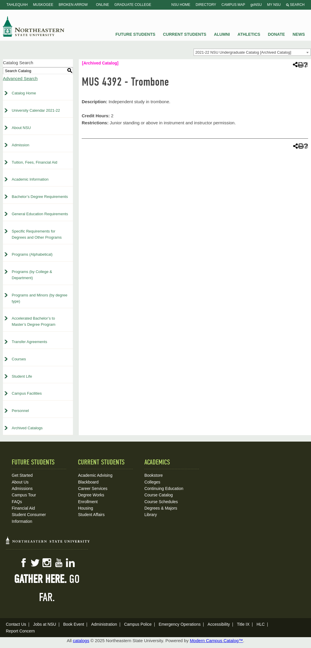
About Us (20, 482)
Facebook (23, 562)
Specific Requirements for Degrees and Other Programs (37, 234)
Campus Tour (24, 495)
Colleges (152, 482)
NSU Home (180, 5)
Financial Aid (23, 508)
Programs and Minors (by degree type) (39, 298)
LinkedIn (70, 562)
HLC (261, 624)
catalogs (81, 640)
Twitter (35, 562)
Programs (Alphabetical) (32, 254)
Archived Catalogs (27, 428)
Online (102, 5)
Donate (276, 34)
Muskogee (43, 5)
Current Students (184, 34)
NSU (33, 26)
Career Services (92, 488)
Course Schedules (161, 501)
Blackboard (88, 482)
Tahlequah (17, 5)
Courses (19, 359)
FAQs (17, 501)
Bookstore (153, 475)
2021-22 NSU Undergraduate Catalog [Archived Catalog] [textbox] (243, 52)
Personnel (20, 410)
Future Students (135, 34)
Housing (85, 508)
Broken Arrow (73, 5)
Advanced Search (20, 78)
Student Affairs (91, 514)
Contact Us (16, 624)
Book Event (73, 624)
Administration (104, 624)
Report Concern (20, 631)
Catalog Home (24, 93)
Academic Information (30, 179)
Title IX (243, 624)
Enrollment (88, 501)
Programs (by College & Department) (32, 274)
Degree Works (91, 495)
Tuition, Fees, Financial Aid (34, 162)
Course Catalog (158, 495)
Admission (20, 145)
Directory (206, 5)
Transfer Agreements (29, 342)
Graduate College (133, 5)
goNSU (256, 5)
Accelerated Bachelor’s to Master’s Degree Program (33, 321)
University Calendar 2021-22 (36, 110)
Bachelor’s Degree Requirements (40, 196)
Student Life (22, 376)
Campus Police (138, 624)
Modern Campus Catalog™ (216, 640)
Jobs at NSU (44, 624)
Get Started (22, 475)
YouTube (58, 562)
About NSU (21, 127)
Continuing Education (163, 488)
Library (150, 514)
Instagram (46, 562)
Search (295, 5)
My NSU (274, 5)
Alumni (222, 34)
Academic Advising (95, 475)
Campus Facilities (27, 393)
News (299, 34)
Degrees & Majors (160, 508)
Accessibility (219, 624)
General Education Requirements (40, 214)
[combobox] (252, 52)
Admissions (22, 488)
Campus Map (233, 5)
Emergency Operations (180, 624)
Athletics (248, 34)
